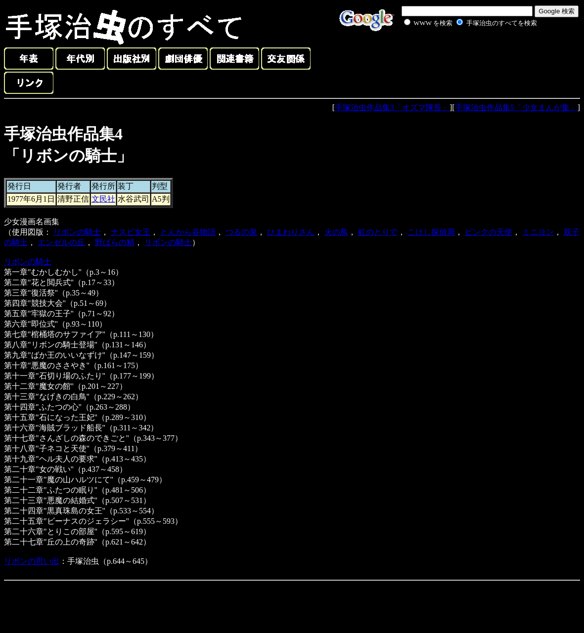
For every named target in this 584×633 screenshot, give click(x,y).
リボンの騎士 (77, 232)
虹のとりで (378, 232)
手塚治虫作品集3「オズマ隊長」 (392, 107)
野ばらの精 (115, 242)
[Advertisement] (459, 51)
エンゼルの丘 (61, 242)
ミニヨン (538, 232)
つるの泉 (241, 232)
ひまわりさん (290, 232)
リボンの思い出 (31, 561)
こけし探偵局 (431, 232)
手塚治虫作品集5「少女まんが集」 (516, 107)
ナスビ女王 (130, 232)
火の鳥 (336, 232)
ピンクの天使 (488, 232)
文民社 (103, 199)
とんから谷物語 (188, 232)
